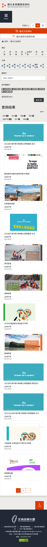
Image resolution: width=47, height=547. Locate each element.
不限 (4, 53)
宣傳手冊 (29, 53)
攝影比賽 (36, 65)
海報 (16, 53)
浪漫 (9, 65)
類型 (3, 47)
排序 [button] (41, 112)
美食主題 (41, 89)
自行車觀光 (15, 89)
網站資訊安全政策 (10, 527)
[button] (33, 25)
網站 (42, 53)
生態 (30, 65)
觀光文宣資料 (16, 41)
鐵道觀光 (25, 89)
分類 (3, 60)
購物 (15, 65)
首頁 (5, 41)
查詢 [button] (39, 100)
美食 (4, 65)
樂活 (25, 65)
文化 (20, 65)
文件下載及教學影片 (26, 529)
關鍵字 (4, 73)
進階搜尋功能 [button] (7, 96)
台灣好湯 (6, 89)
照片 (36, 53)
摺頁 (22, 53)
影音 (10, 53)
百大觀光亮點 (7, 91)
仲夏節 (33, 89)
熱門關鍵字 (6, 84)
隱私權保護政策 (25, 527)
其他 (43, 65)
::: (2, 527)
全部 (6, 116)
